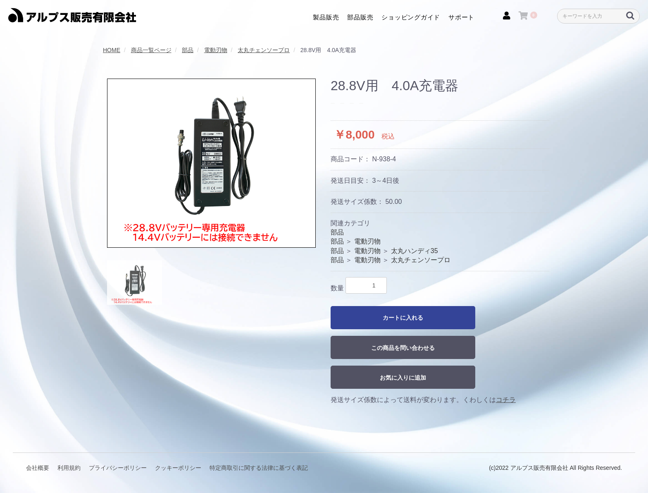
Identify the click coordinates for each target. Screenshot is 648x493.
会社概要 (37, 467)
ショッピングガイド (410, 16)
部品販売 (360, 16)
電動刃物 (367, 241)
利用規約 (69, 467)
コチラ (506, 399)
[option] (211, 163)
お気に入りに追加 (403, 377)
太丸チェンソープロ (420, 259)
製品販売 (326, 16)
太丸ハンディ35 (414, 250)
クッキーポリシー (178, 467)
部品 (337, 232)
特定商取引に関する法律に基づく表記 (259, 467)
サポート (461, 16)
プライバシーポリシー (118, 467)
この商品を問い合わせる (403, 348)
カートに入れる (403, 317)
